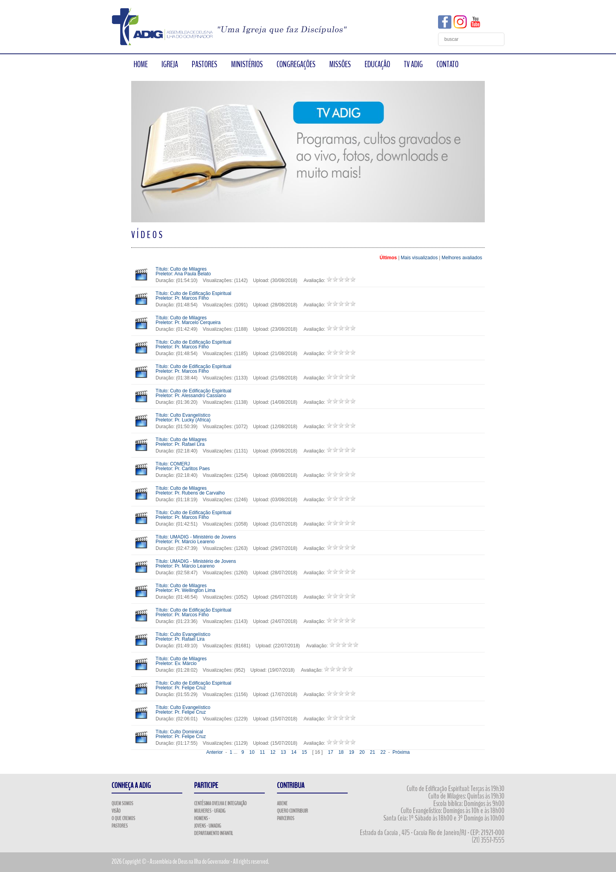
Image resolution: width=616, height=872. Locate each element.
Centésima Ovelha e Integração (220, 803)
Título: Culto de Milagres (183, 271)
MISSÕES (340, 64)
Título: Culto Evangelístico (183, 417)
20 (362, 752)
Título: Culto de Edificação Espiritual (193, 296)
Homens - (202, 818)
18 (340, 752)
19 (351, 752)
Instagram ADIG (460, 22)
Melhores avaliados (462, 257)
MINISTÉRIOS (247, 64)
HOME (141, 64)
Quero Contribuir (292, 811)
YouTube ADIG (475, 22)
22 (382, 752)
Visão (116, 811)
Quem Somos (122, 803)
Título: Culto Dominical (181, 734)
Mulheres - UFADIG (210, 811)
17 (330, 752)
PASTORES (204, 64)
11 (262, 752)
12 (272, 752)
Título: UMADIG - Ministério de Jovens (196, 539)
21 (372, 752)
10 (251, 752)
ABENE (282, 803)
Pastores (120, 826)
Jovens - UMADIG (207, 826)
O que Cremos (123, 818)
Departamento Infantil (213, 833)
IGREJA (169, 64)
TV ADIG (413, 64)
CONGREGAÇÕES (296, 64)
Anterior (214, 752)
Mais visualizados (419, 257)
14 (293, 752)
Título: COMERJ (183, 466)
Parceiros (285, 818)
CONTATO (447, 64)
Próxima (401, 752)
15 (304, 752)
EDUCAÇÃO (377, 64)
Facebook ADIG (444, 22)
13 (283, 752)
